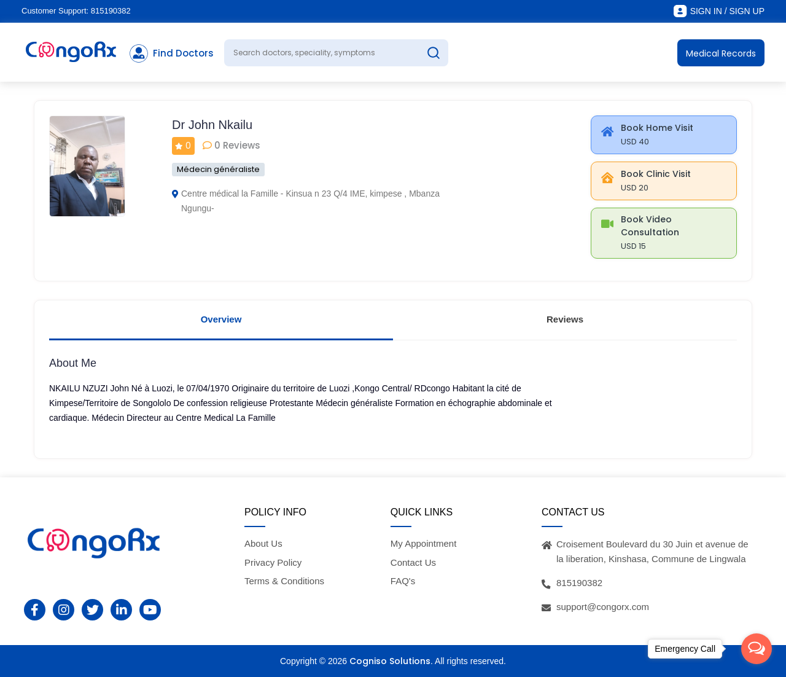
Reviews (565, 319)
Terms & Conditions (284, 581)
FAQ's (403, 581)
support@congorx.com (602, 606)
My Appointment (424, 543)
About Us (263, 543)
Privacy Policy (273, 562)
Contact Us (413, 562)
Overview (221, 319)
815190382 (111, 10)
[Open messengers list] (756, 648)
